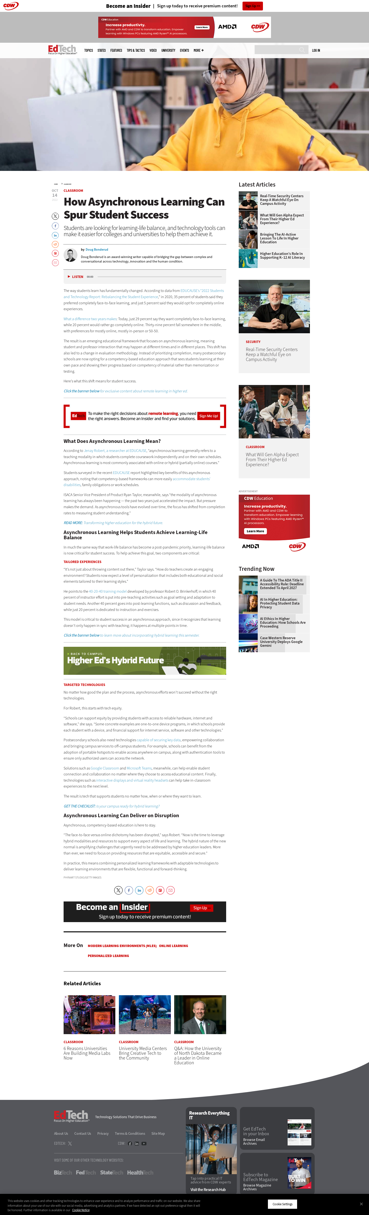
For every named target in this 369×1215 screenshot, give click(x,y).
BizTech (63, 1172)
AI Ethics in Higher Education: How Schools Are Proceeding (283, 622)
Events (184, 50)
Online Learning (173, 945)
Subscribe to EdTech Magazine (260, 1177)
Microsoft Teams (139, 768)
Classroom (67, 184)
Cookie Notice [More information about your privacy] (80, 1210)
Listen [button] (77, 277)
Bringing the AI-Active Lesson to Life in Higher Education (279, 238)
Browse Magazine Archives (257, 1187)
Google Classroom (105, 768)
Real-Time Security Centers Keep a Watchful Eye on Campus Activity (282, 200)
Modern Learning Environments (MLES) (122, 945)
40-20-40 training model (108, 591)
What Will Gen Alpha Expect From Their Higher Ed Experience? (282, 219)
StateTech (111, 1172)
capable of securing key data (159, 739)
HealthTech (140, 1172)
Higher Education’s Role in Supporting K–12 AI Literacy (282, 255)
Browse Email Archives (254, 1141)
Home (56, 184)
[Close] (361, 1204)
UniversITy (168, 50)
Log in (316, 50)
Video (153, 50)
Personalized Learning (108, 955)
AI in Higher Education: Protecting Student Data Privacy (279, 603)
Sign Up (250, 6)
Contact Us (82, 1133)
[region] (184, 1204)
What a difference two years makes (90, 318)
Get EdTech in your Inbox (256, 1131)
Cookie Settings (282, 1204)
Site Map (158, 1133)
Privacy (103, 1133)
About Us (61, 1133)
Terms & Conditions (130, 1133)
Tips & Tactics (136, 50)
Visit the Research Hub (208, 1190)
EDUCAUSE (121, 472)
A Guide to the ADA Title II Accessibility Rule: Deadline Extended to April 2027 (282, 584)
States (102, 50)
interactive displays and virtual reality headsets (132, 780)
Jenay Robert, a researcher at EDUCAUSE (115, 450)
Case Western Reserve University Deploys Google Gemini (281, 641)
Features (116, 50)
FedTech (86, 1172)
